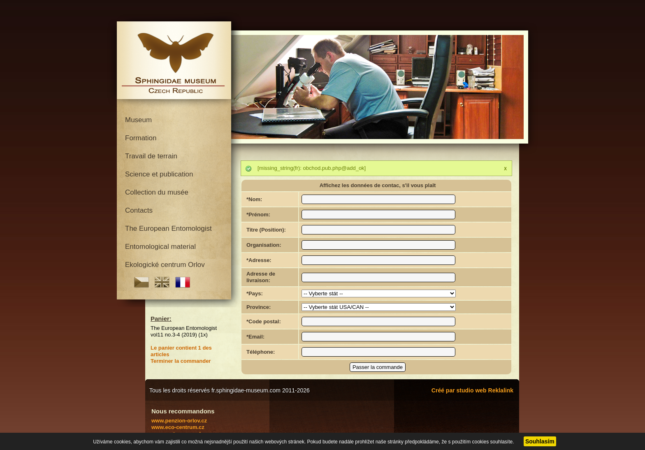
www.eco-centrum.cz (177, 427)
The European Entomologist (168, 228)
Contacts (139, 210)
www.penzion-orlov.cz (179, 421)
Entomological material (160, 247)
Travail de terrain (151, 156)
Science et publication (159, 174)
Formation (141, 138)
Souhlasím (540, 441)
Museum (138, 120)
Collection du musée (156, 192)
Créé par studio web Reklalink (472, 390)
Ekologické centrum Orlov (165, 265)
